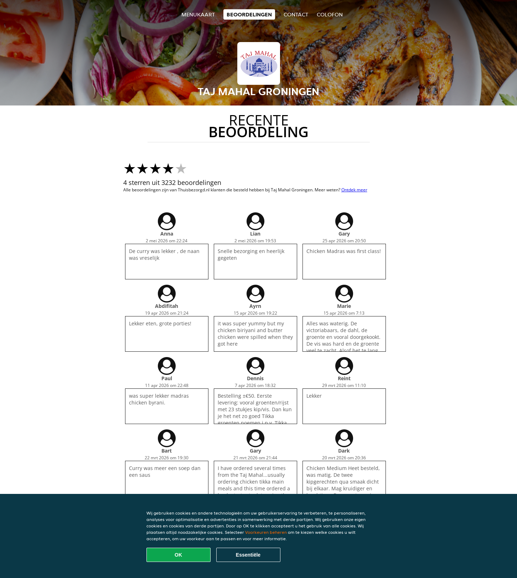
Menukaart (198, 14)
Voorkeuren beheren (266, 532)
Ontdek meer (354, 190)
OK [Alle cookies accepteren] (178, 555)
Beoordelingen (249, 14)
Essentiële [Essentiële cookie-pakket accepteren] (248, 555)
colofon (330, 14)
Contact (296, 14)
